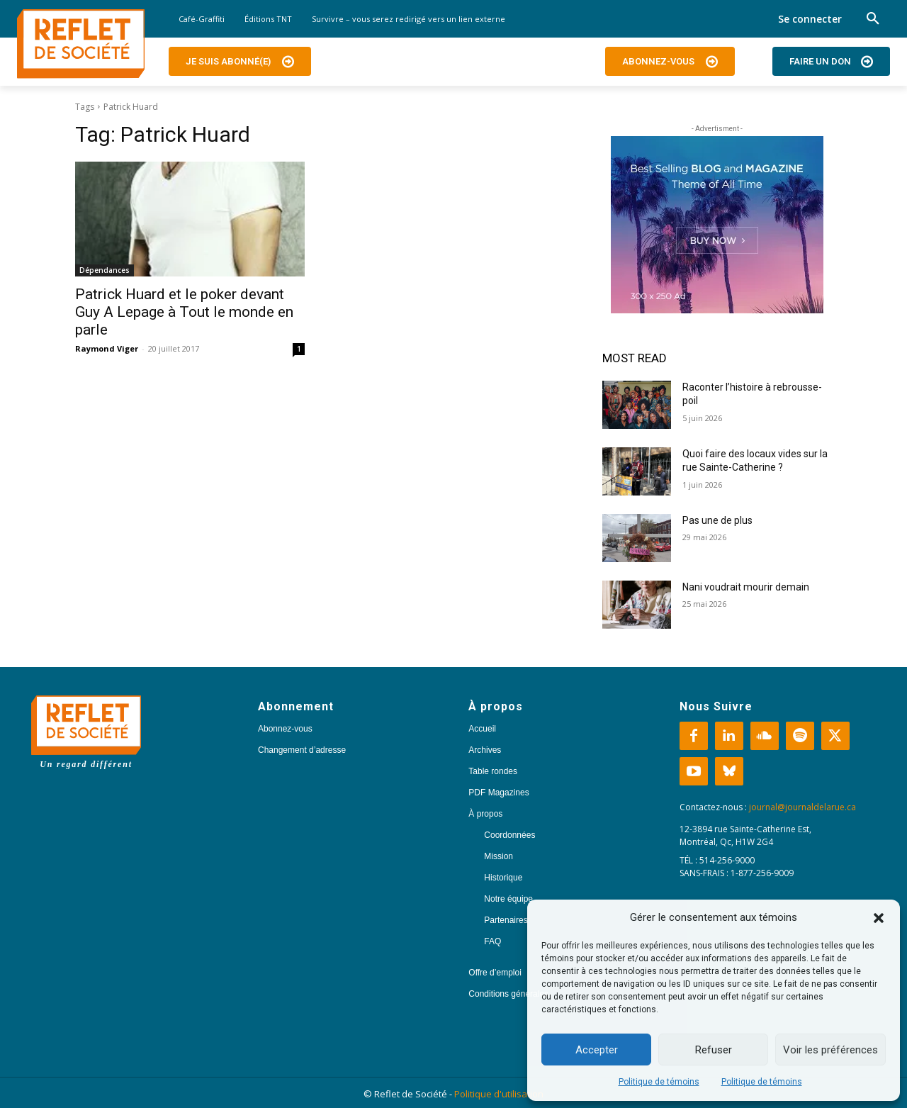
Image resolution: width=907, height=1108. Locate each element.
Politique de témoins (659, 1082)
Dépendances (104, 270)
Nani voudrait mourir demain (745, 587)
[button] (879, 918)
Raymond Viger (106, 348)
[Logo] (81, 44)
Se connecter (810, 19)
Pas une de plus (717, 520)
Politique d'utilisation (498, 1093)
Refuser (713, 1049)
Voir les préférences (830, 1049)
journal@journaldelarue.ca (802, 807)
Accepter (596, 1049)
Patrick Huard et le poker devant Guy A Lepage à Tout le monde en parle (184, 312)
